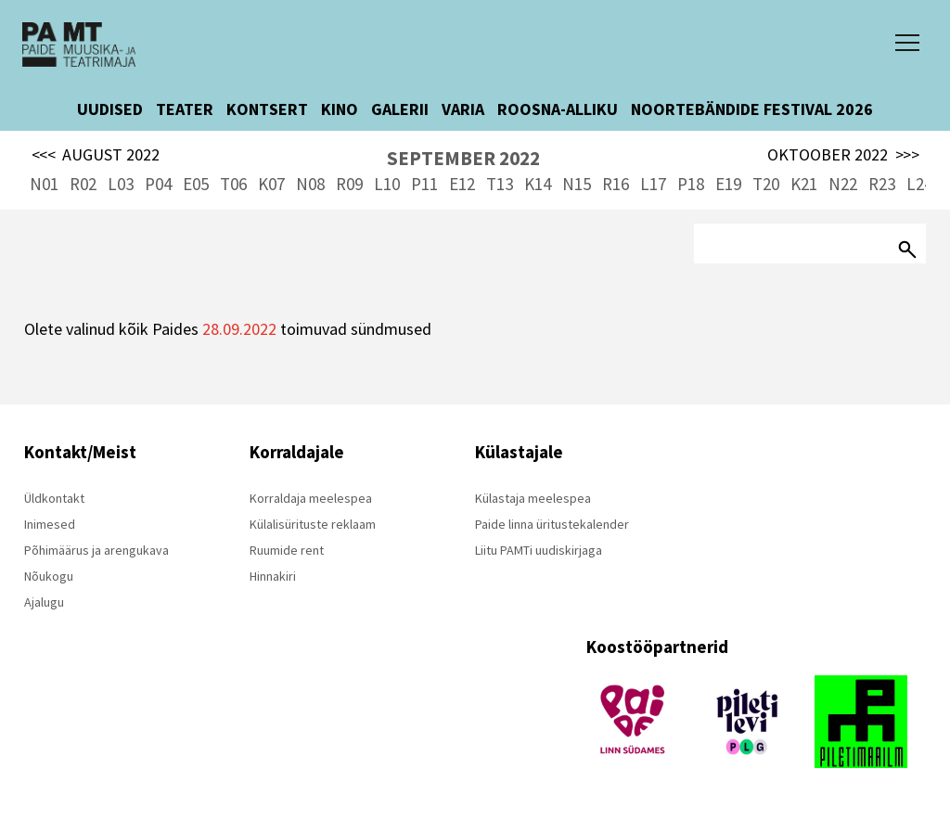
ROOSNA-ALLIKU (557, 109)
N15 (576, 184)
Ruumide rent (287, 550)
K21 (803, 184)
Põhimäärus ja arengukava (96, 550)
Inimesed (49, 524)
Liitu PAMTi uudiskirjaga (538, 550)
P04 (158, 184)
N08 (310, 184)
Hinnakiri (273, 576)
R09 (349, 184)
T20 (765, 184)
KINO (339, 109)
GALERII (400, 109)
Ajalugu (44, 602)
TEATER (184, 109)
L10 (387, 184)
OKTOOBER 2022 (843, 155)
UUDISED (110, 109)
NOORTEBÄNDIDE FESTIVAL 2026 (752, 109)
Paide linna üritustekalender (552, 524)
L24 (919, 184)
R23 (881, 184)
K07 (271, 184)
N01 (44, 184)
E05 (196, 184)
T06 (233, 184)
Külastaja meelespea (533, 498)
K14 (537, 184)
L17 (653, 184)
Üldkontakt (54, 498)
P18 (690, 184)
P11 (424, 184)
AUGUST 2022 (96, 155)
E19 (728, 184)
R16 (615, 184)
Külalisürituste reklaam (313, 524)
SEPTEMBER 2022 (463, 158)
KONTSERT (267, 109)
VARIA (463, 109)
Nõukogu (48, 576)
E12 (462, 184)
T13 (499, 184)
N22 (842, 184)
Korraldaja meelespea (311, 498)
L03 (121, 184)
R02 (83, 184)
